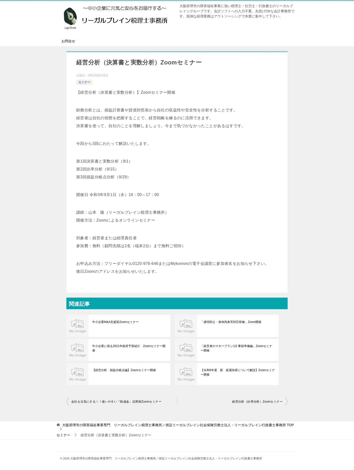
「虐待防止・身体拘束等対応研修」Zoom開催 (231, 322)
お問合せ (68, 41)
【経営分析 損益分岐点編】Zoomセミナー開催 (124, 370)
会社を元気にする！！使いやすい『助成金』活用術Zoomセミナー (116, 401)
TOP (178, 425)
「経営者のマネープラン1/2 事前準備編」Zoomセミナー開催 (238, 348)
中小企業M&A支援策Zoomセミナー (115, 322)
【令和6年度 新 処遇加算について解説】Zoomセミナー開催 (238, 372)
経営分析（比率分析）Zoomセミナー (257, 401)
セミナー (84, 82)
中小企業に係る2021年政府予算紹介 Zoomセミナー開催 (128, 348)
